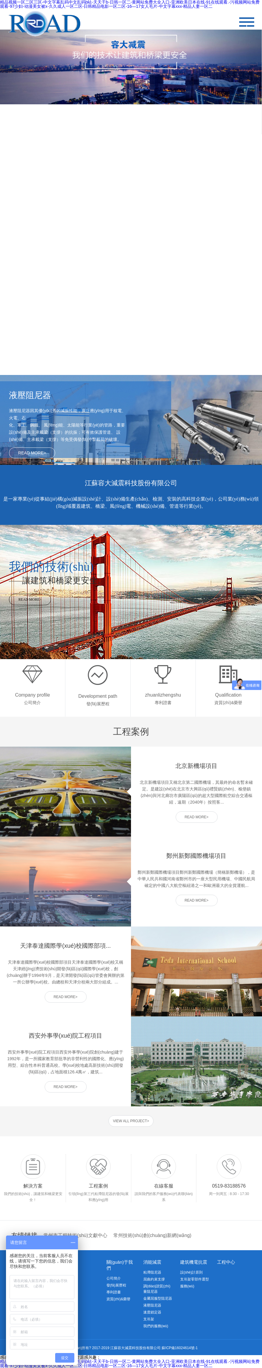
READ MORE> (32, 453)
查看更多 (65, 182)
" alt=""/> (246, 22)
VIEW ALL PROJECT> (131, 1121)
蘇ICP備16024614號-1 (180, 1348)
